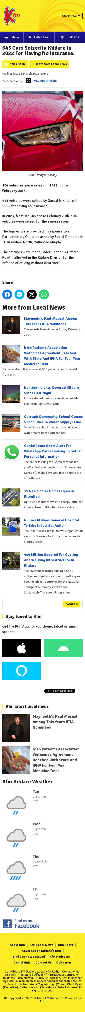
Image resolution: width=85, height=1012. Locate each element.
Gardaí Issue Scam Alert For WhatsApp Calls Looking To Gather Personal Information (53, 451)
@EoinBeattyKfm (41, 80)
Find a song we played (29, 957)
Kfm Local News (41, 945)
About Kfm (17, 945)
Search (72, 604)
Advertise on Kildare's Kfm (41, 951)
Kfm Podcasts (60, 957)
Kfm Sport (65, 945)
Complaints (22, 962)
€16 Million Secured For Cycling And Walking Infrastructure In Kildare (51, 560)
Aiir (42, 1001)
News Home (18, 64)
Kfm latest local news (27, 706)
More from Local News (51, 64)
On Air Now (71, 16)
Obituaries (64, 962)
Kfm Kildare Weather (27, 781)
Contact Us (43, 962)
